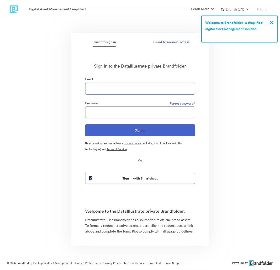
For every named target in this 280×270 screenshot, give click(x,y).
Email (89, 79)
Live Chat (154, 263)
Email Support (173, 263)
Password (92, 103)
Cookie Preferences (87, 263)
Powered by (252, 263)
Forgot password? (182, 103)
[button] (234, 9)
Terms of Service (117, 149)
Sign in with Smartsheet (123, 178)
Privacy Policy (132, 143)
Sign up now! (216, 35)
